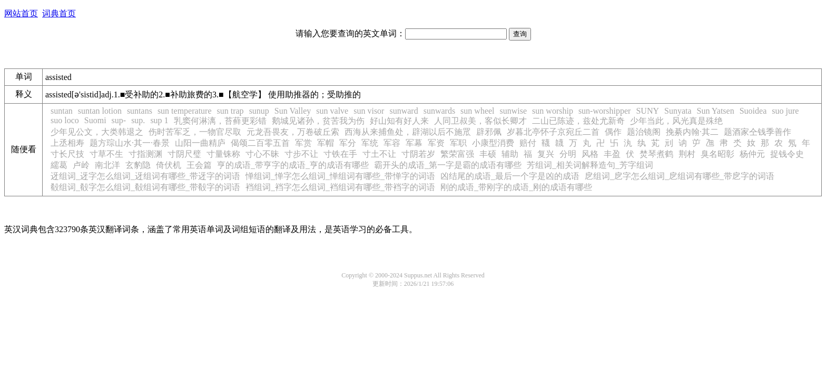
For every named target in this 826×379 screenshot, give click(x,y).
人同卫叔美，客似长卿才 (480, 120)
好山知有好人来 (399, 120)
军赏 (303, 142)
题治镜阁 (644, 131)
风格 (590, 153)
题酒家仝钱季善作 (757, 131)
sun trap (230, 110)
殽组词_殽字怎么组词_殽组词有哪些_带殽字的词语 (145, 187)
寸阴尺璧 (184, 153)
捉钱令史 (787, 153)
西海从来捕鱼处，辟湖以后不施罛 (408, 131)
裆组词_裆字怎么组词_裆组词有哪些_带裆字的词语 (340, 187)
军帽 (325, 142)
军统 (369, 142)
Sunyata (678, 110)
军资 (436, 142)
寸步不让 (301, 153)
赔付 (527, 142)
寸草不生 (106, 153)
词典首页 (59, 13)
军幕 (414, 142)
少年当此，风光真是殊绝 (676, 120)
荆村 (686, 153)
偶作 (613, 131)
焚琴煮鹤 (656, 153)
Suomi (95, 120)
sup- (119, 120)
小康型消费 (493, 142)
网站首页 (21, 13)
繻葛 (59, 165)
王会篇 (199, 165)
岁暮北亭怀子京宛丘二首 (553, 131)
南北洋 (107, 165)
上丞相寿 (67, 142)
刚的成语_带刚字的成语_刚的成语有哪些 (516, 187)
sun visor (368, 110)
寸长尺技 (67, 153)
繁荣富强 (457, 153)
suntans (139, 110)
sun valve (332, 110)
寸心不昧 (262, 153)
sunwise (513, 110)
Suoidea (753, 110)
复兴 (545, 153)
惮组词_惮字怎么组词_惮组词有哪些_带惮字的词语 (340, 176)
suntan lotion (100, 110)
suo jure (785, 110)
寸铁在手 (340, 153)
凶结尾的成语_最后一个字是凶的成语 (509, 176)
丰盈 (612, 153)
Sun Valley (292, 110)
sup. (138, 120)
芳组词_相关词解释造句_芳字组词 (590, 165)
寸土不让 (379, 153)
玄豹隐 (138, 165)
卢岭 (81, 165)
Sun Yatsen (715, 110)
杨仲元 (752, 153)
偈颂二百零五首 (260, 142)
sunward (403, 110)
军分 (347, 142)
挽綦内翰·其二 (692, 131)
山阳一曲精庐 (200, 142)
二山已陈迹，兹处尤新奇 (578, 120)
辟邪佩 (489, 131)
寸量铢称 (223, 153)
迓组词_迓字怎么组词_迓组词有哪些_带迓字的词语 (145, 176)
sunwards (439, 110)
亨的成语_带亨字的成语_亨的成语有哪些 (293, 165)
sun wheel (477, 110)
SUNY (647, 110)
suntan (62, 110)
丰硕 (487, 153)
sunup (259, 110)
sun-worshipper (604, 110)
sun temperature (185, 110)
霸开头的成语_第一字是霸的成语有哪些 (448, 165)
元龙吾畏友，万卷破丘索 (293, 131)
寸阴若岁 (418, 153)
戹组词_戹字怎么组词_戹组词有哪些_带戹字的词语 (679, 176)
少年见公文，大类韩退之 (97, 131)
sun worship (552, 110)
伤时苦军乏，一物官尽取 (195, 131)
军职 (458, 142)
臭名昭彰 (717, 153)
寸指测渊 (145, 153)
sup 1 (159, 120)
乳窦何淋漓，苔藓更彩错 (220, 120)
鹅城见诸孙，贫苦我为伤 (318, 120)
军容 (392, 142)
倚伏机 (168, 165)
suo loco (65, 120)
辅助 (510, 153)
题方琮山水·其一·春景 (130, 142)
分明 (567, 153)
